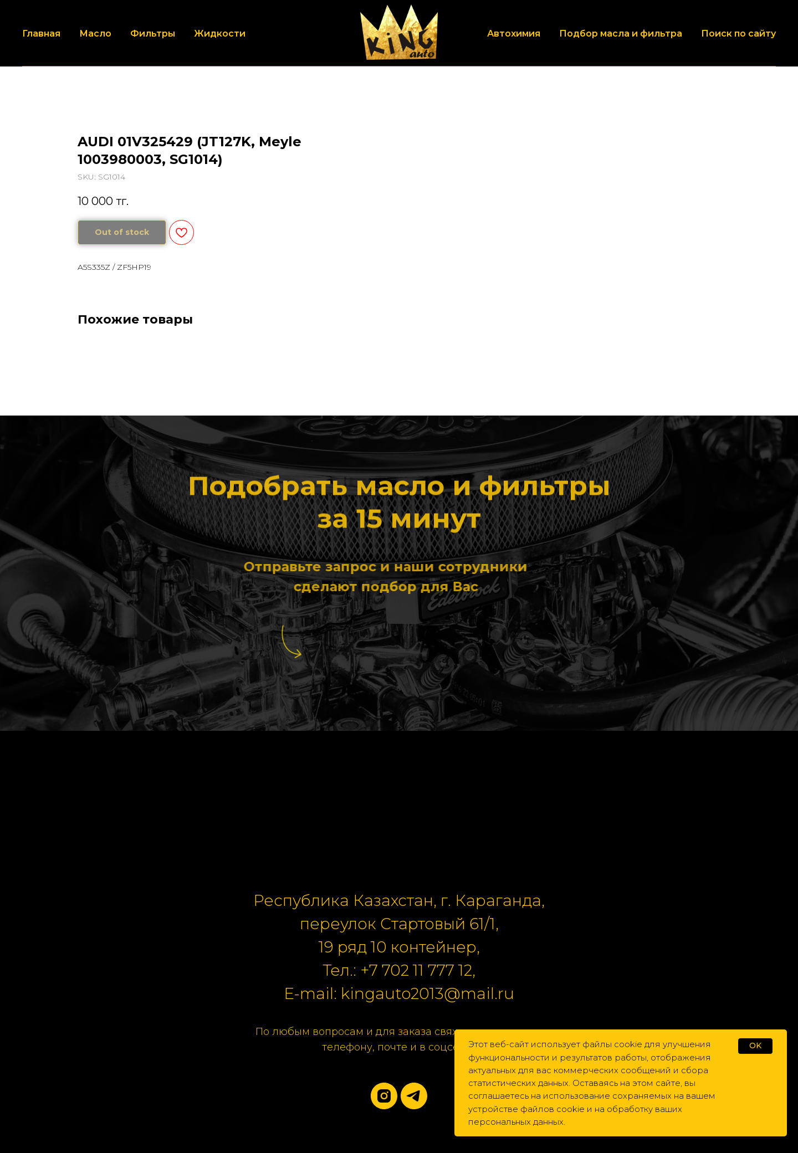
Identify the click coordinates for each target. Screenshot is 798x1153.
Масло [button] (95, 33)
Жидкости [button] (219, 33)
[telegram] (414, 1096)
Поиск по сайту (738, 33)
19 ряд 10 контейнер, (399, 946)
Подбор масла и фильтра (620, 33)
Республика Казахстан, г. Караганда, (399, 900)
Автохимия (513, 33)
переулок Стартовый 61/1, (399, 923)
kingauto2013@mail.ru (427, 993)
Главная (41, 33)
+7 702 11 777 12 (416, 970)
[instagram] (384, 1096)
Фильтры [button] (152, 33)
